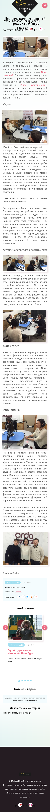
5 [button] (31, 681)
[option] (25, 638)
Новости (18, 592)
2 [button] (22, 681)
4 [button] (28, 681)
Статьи (7, 20)
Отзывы (20, 29)
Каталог (17, 20)
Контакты (9, 29)
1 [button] (19, 681)
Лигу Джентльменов (33, 84)
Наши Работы (31, 20)
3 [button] (25, 681)
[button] (5, 627)
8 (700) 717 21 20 (25, 10)
